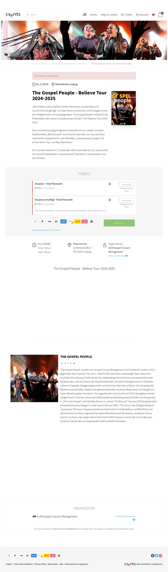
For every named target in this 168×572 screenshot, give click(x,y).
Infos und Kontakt (117, 255)
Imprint (9, 564)
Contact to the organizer (126, 516)
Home (34, 63)
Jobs (61, 564)
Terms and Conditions (23, 564)
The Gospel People (76, 356)
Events (44, 63)
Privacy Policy (40, 564)
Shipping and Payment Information (46, 230)
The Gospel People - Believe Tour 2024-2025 (69, 63)
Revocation (53, 564)
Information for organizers (76, 564)
